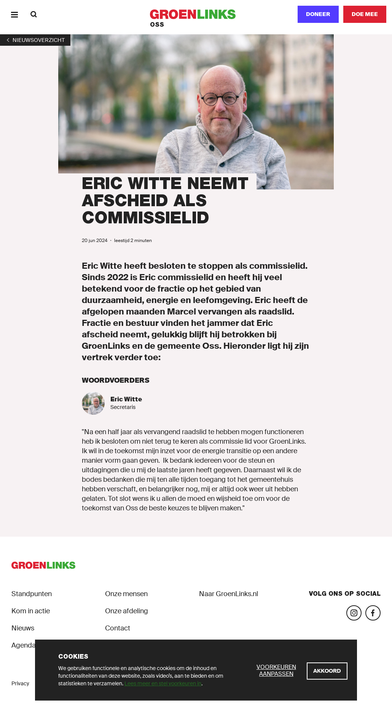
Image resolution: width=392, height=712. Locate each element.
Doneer (318, 14)
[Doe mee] (364, 14)
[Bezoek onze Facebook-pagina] (373, 613)
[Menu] (14, 14)
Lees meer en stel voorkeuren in (162, 683)
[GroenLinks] (196, 14)
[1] (35, 40)
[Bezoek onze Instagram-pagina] (354, 613)
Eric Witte (126, 399)
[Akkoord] (327, 671)
